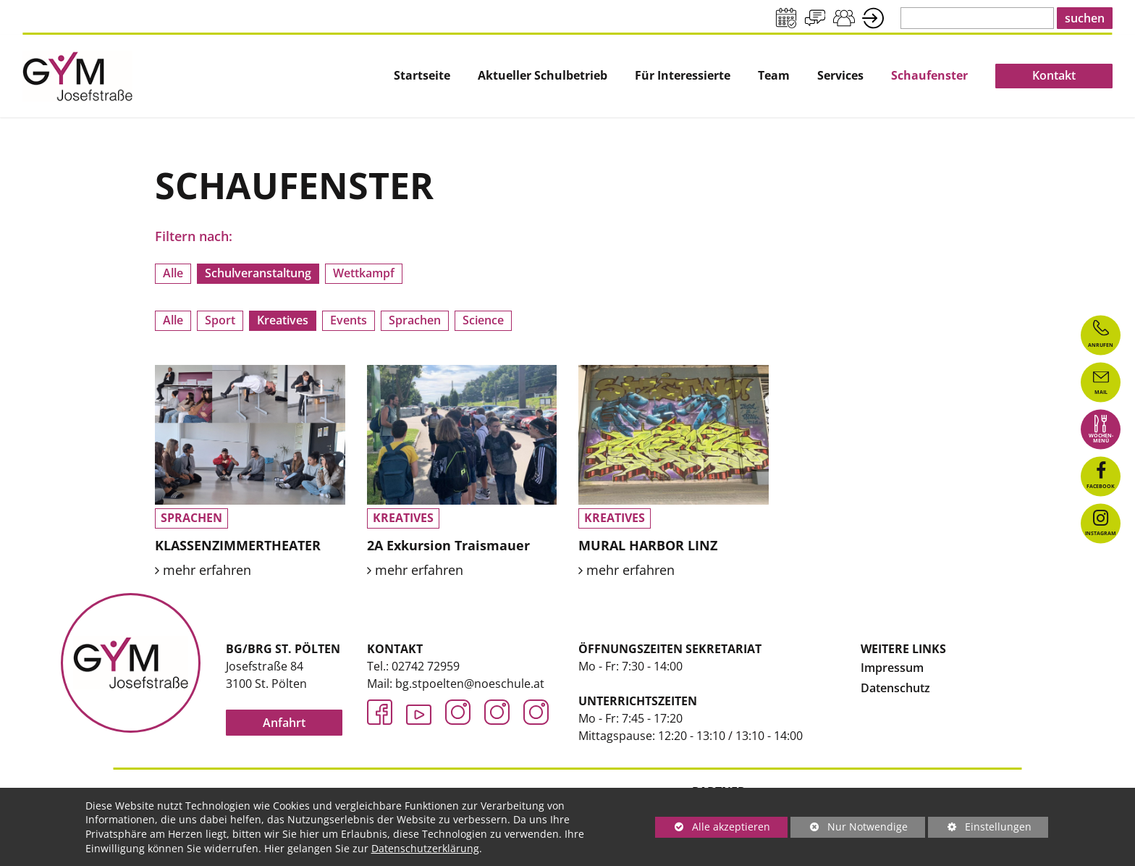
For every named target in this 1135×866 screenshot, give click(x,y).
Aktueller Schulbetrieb (542, 75)
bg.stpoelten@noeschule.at (469, 683)
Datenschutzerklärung (425, 848)
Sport (220, 320)
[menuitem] (422, 76)
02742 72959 (426, 666)
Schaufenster (929, 75)
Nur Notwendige (849, 829)
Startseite (422, 75)
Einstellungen (979, 829)
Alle (173, 273)
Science (483, 320)
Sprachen (415, 320)
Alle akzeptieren (712, 826)
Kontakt (1054, 75)
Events (348, 320)
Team (774, 75)
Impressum (892, 668)
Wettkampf (363, 273)
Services (840, 75)
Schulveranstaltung (258, 273)
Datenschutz (895, 688)
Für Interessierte (682, 75)
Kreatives (282, 320)
